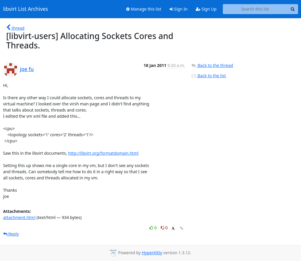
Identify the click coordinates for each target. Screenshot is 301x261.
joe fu (27, 69)
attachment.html (19, 217)
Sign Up (206, 9)
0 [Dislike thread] (164, 227)
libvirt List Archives (25, 9)
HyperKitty (152, 252)
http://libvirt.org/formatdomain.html (103, 153)
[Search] (292, 9)
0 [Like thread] (154, 227)
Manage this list (143, 9)
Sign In (179, 9)
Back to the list (208, 75)
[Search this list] (255, 9)
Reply (11, 234)
